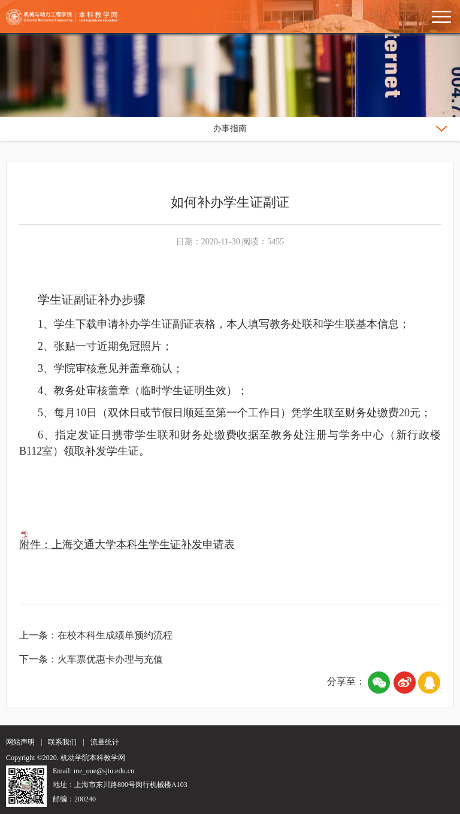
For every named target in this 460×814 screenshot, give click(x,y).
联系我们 (62, 742)
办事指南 (230, 128)
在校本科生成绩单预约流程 (115, 635)
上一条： (38, 635)
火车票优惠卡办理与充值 (110, 659)
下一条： (38, 659)
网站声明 (20, 742)
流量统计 (104, 742)
